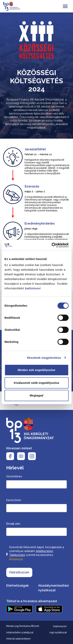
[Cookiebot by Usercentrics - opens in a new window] (52, 245)
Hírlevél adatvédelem (18, 638)
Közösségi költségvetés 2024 (36, 80)
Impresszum (60, 626)
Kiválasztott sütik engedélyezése (36, 382)
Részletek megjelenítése (44, 357)
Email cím (13, 524)
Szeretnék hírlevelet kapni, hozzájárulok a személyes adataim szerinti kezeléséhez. (36, 554)
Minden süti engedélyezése (36, 370)
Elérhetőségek (17, 585)
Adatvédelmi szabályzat (19, 632)
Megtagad (36, 395)
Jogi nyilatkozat (58, 632)
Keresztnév (13, 500)
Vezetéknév (14, 476)
